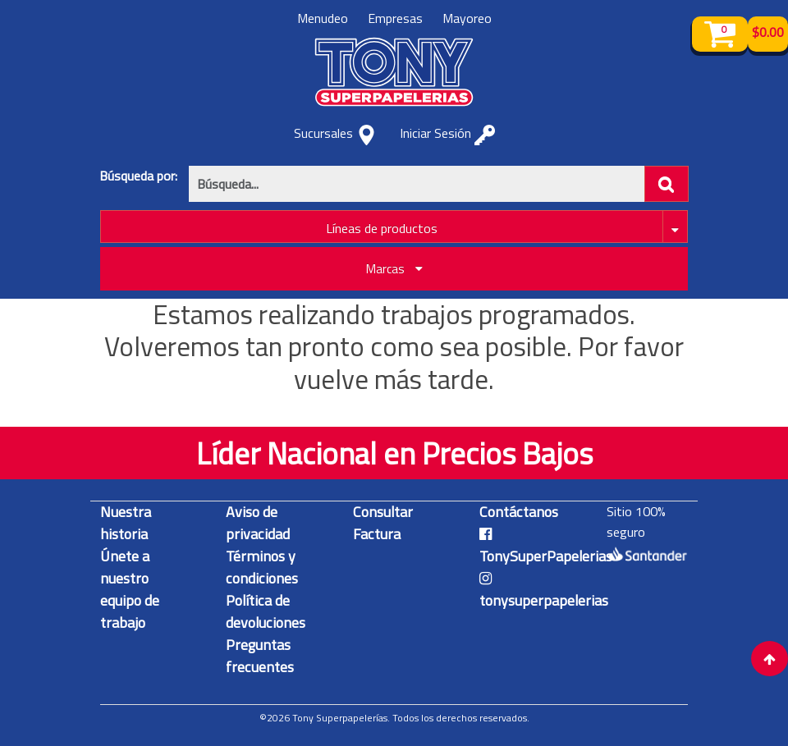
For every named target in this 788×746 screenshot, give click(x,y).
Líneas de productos (382, 228)
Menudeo (322, 18)
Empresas (395, 18)
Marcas (394, 268)
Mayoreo (467, 18)
